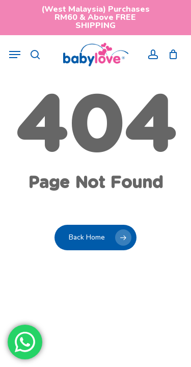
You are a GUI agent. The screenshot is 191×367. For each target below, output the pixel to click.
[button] (14, 54)
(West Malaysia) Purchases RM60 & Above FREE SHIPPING (95, 17)
